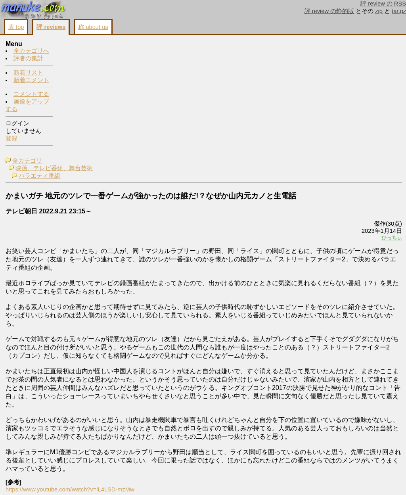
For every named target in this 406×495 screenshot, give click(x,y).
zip (379, 11)
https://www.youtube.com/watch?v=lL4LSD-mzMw (125, 467)
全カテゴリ (83, 44)
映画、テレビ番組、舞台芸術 (109, 52)
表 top (16, 27)
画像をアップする (265, 479)
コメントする (31, 94)
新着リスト (28, 73)
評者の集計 (28, 59)
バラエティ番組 (95, 59)
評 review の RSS (383, 3)
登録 (11, 139)
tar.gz (399, 11)
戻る (297, 479)
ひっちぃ (292, 132)
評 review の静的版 (329, 11)
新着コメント (31, 80)
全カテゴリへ (31, 51)
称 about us (93, 27)
